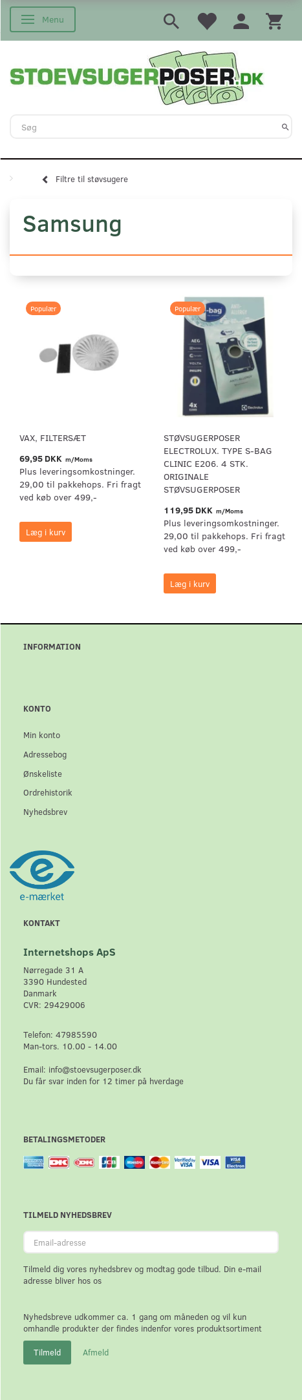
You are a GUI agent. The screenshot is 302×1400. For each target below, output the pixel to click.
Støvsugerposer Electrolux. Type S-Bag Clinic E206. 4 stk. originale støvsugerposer (218, 463)
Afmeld (96, 1352)
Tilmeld (47, 1352)
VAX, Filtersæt (52, 437)
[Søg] (285, 126)
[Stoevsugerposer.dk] (137, 76)
